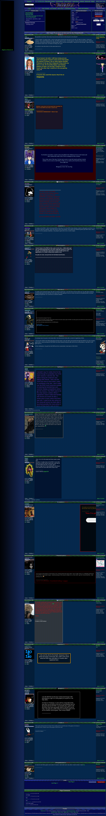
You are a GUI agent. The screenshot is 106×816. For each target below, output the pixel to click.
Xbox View (76, 812)
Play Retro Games (50, 1)
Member (98, 291)
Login (29, 8)
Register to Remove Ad (7, 49)
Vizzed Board (59, 1)
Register (29, 1)
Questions (35, 18)
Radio (92, 1)
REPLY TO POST (100, 51)
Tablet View (66, 812)
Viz (53, 603)
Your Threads (45, 8)
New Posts (60, 8)
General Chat (29, 14)
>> (104, 24)
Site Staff (98, 337)
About (97, 1)
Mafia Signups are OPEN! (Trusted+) (43, 325)
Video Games (67, 1)
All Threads (53, 8)
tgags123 (46, 471)
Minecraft (87, 1)
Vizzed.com (41, 1)
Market (82, 1)
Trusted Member (100, 36)
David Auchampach (71, 810)
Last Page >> (54, 783)
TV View (71, 812)
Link (92, 34)
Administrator (99, 147)
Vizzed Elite (99, 54)
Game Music (75, 1)
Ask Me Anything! (39, 324)
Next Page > (72, 781)
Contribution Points (69, 8)
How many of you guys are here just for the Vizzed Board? (34, 16)
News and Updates (83, 8)
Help (104, 1)
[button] (29, 4)
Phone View (60, 812)
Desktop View (54, 812)
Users (101, 1)
